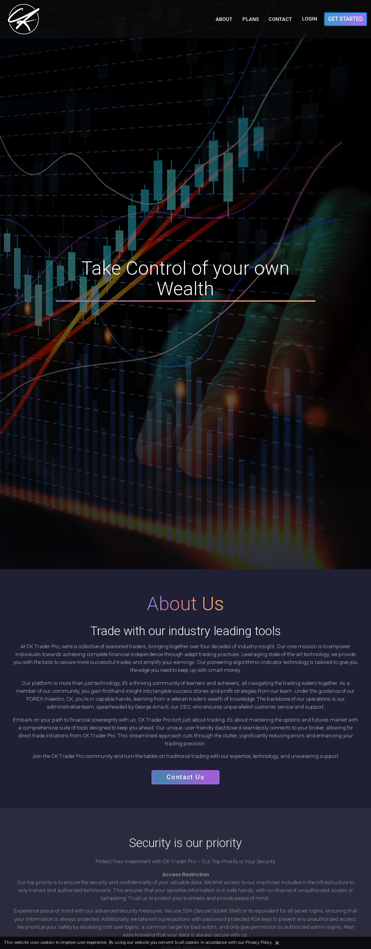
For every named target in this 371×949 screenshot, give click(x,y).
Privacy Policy (258, 942)
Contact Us (185, 779)
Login (309, 19)
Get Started (345, 19)
